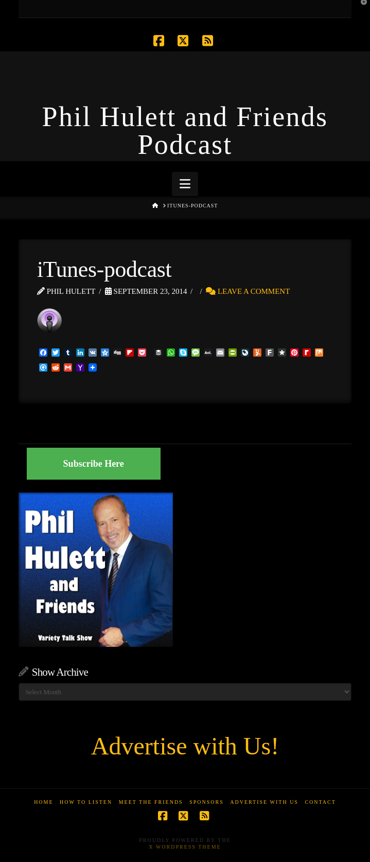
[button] (185, 184)
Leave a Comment (248, 291)
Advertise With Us (264, 802)
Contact (320, 802)
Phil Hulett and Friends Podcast (185, 131)
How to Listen (86, 802)
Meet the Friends (151, 802)
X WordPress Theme (185, 847)
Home (43, 802)
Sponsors (206, 802)
